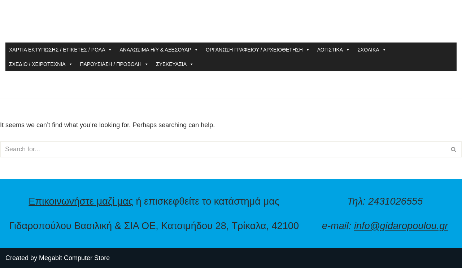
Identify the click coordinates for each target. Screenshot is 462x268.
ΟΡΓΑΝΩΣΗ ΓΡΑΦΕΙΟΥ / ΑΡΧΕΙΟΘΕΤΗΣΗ (258, 50)
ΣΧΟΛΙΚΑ (372, 50)
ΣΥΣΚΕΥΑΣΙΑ (175, 64)
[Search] (223, 149)
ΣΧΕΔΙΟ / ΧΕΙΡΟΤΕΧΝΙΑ (41, 64)
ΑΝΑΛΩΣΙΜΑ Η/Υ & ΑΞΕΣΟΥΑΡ (159, 50)
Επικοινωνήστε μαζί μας (81, 201)
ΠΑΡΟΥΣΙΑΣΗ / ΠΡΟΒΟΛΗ (114, 64)
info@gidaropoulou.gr (401, 225)
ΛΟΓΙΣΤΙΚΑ (333, 50)
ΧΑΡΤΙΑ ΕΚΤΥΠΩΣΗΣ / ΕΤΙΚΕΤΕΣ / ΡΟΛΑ (60, 50)
